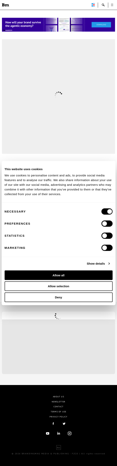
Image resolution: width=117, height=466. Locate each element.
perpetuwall (93, 5)
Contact (58, 406)
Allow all (58, 275)
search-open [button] (103, 5)
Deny (58, 297)
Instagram (69, 433)
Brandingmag (5, 5)
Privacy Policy (59, 416)
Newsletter (58, 401)
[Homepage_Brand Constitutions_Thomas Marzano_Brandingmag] (58, 25)
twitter (64, 424)
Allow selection (58, 286)
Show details (96, 263)
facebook (53, 424)
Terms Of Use (58, 411)
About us (58, 396)
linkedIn (58, 433)
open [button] (112, 5)
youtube (48, 433)
